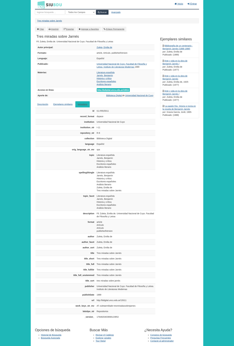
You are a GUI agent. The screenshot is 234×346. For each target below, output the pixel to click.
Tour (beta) (101, 341)
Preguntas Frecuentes (160, 338)
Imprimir (55, 29)
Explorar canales (103, 338)
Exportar (70, 29)
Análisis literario (104, 84)
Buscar (102, 12)
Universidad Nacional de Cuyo (139, 95)
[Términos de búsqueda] (50, 12)
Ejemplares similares (63, 104)
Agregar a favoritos (90, 29)
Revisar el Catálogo (105, 335)
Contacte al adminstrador (162, 341)
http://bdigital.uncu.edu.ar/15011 (113, 90)
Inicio (179, 4)
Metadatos (82, 104)
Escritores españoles (106, 81)
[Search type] (80, 12)
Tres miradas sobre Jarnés (49, 21)
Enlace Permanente (115, 29)
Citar (42, 29)
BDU (40, 4)
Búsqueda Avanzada (50, 338)
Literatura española (106, 72)
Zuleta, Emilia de (104, 47)
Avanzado (116, 12)
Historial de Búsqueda (51, 335)
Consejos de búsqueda (161, 335)
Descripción (42, 104)
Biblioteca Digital (114, 95)
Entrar (192, 4)
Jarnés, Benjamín (105, 75)
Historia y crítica (104, 78)
